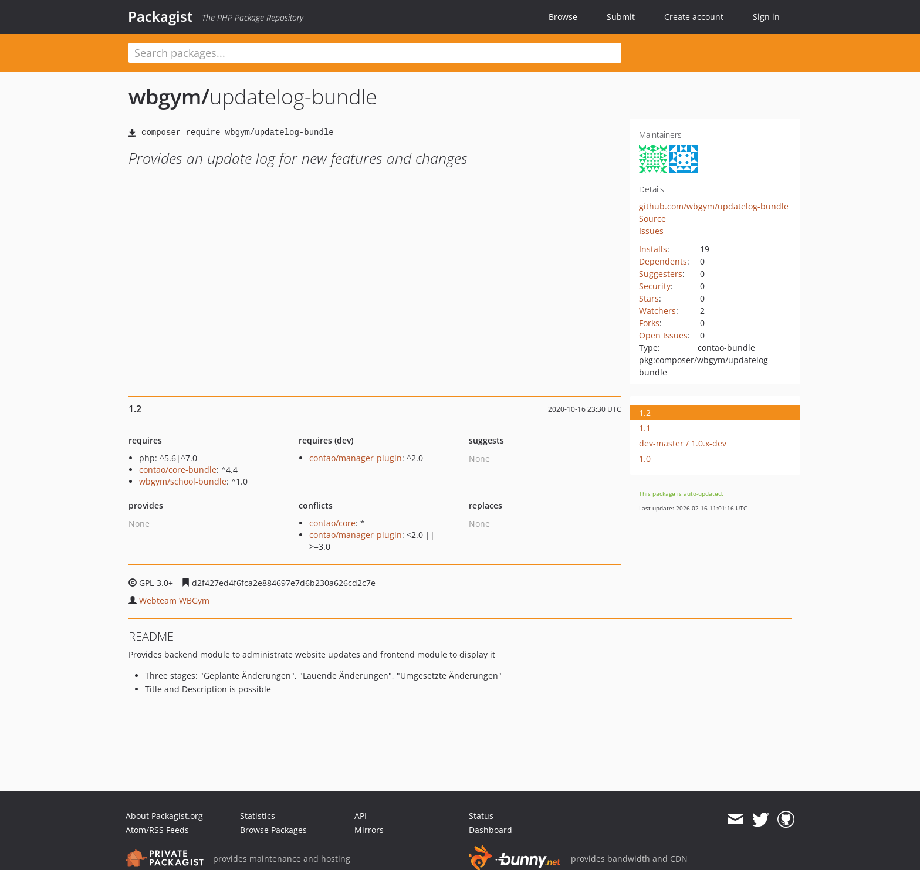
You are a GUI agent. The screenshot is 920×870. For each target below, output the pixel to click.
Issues (651, 230)
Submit (621, 16)
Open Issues (663, 335)
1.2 (645, 412)
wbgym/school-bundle (182, 481)
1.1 (645, 428)
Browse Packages (273, 829)
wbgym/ (168, 96)
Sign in (766, 16)
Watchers (657, 310)
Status (481, 815)
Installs (653, 249)
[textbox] (374, 53)
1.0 (645, 458)
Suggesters (660, 273)
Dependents (663, 261)
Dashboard (490, 829)
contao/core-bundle (178, 469)
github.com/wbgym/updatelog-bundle (714, 206)
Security (655, 286)
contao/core (332, 523)
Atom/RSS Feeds (157, 829)
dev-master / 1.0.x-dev (682, 443)
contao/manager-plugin (355, 457)
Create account (693, 16)
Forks (649, 323)
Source (652, 218)
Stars (649, 298)
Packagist (160, 16)
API (360, 815)
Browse (563, 16)
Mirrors (369, 829)
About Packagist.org (164, 815)
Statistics (257, 815)
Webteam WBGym (174, 600)
